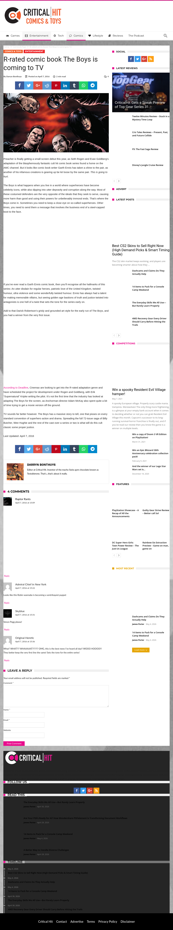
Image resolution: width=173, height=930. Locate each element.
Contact (61, 921)
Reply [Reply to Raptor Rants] (6, 576)
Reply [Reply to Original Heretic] (6, 660)
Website (7, 730)
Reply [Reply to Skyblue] (6, 629)
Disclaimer (128, 921)
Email (6, 720)
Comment (8, 683)
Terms (91, 921)
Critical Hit (45, 921)
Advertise (76, 921)
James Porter (138, 624)
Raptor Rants (22, 499)
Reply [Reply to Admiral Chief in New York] (6, 602)
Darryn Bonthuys (14, 76)
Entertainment (34, 51)
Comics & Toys (19, 47)
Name (6, 709)
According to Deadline (15, 387)
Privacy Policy (107, 921)
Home (6, 47)
